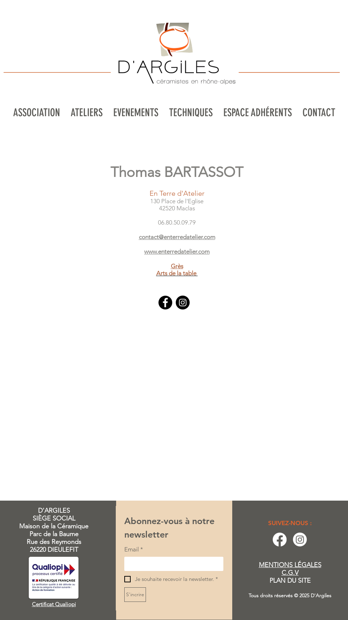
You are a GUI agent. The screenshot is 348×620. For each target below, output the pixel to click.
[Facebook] (165, 302)
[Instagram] (183, 302)
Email (133, 549)
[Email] (171, 564)
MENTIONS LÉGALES (290, 565)
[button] (86, 112)
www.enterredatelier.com (177, 251)
